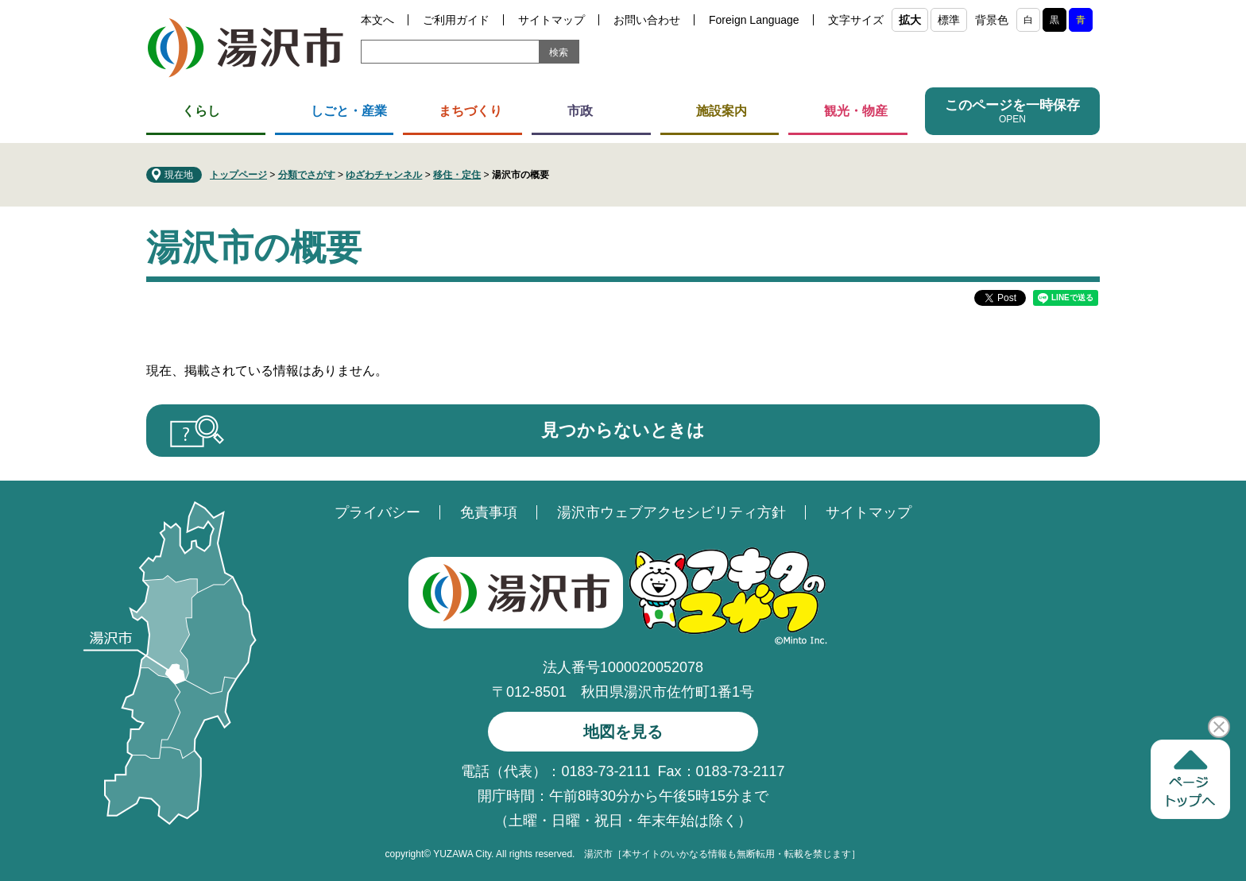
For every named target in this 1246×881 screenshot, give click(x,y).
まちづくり (470, 111)
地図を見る (623, 731)
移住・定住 (457, 174)
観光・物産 (856, 111)
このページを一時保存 (1012, 105)
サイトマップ (551, 20)
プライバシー (377, 512)
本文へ (377, 20)
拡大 (910, 20)
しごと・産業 (349, 111)
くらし (201, 111)
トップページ (238, 174)
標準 (949, 20)
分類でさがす (306, 174)
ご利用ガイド (456, 20)
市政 (580, 111)
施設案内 (721, 111)
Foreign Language (754, 20)
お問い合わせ (646, 20)
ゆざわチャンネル (384, 174)
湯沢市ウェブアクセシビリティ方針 (671, 512)
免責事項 (488, 512)
